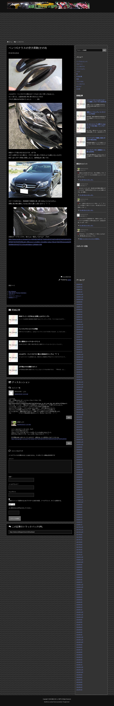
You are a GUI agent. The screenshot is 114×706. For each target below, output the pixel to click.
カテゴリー (12, 294)
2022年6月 (79, 397)
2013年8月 (79, 647)
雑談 (77, 79)
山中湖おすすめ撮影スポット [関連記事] (28, 366)
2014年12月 (79, 612)
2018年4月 (79, 517)
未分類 (78, 89)
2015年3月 (79, 604)
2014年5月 (79, 629)
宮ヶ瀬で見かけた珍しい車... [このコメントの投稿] (86, 179)
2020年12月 (79, 439)
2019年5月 (79, 484)
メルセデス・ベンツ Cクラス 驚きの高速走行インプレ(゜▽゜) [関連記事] (39, 354)
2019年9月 (79, 474)
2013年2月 (79, 662)
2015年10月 (79, 587)
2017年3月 (79, 549)
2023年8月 (79, 364)
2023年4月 (79, 372)
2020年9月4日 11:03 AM (21, 394)
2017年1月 (79, 554)
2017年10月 (79, 532)
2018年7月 (79, 509)
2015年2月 (79, 607)
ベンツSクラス (80, 66)
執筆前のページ (13, 297)
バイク (78, 71)
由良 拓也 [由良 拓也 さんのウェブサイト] (82, 185)
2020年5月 (79, 457)
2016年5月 (79, 574)
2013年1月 (79, 665)
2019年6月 (79, 482)
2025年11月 (79, 297)
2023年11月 (79, 357)
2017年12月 (79, 527)
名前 (10, 476)
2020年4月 (79, 459)
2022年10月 (79, 387)
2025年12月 (79, 294)
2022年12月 (79, 382)
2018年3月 (79, 519)
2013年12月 (79, 637)
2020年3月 (79, 462)
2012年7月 (79, 680)
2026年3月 (79, 287)
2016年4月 (79, 577)
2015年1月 (79, 609)
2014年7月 (79, 624)
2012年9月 (79, 675)
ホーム (10, 42)
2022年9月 (79, 389)
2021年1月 (79, 437)
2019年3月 (79, 489)
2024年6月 (79, 339)
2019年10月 (79, 472)
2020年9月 (79, 447)
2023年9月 (79, 362)
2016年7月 (79, 569)
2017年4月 (79, 547)
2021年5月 (79, 427)
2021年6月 (79, 424)
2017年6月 (79, 542)
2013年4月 (79, 657)
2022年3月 (79, 404)
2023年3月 (79, 374)
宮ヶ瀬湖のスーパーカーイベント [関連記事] (29, 341)
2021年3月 (79, 432)
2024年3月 (79, 347)
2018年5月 (79, 514)
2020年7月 (79, 452)
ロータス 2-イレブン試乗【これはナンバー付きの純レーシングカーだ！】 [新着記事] (96, 125)
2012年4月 (79, 687)
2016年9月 (79, 564)
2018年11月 (79, 499)
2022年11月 (79, 384)
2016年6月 (79, 572)
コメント (11, 458)
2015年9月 (79, 589)
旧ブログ (78, 86)
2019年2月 (79, 492)
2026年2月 (79, 289)
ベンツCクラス (20, 42)
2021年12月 (79, 409)
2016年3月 (79, 579)
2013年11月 (79, 639)
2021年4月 (79, 429)
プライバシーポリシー (15, 296)
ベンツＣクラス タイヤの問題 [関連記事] (28, 329)
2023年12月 (79, 354)
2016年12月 (79, 557)
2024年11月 (79, 327)
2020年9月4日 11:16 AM (24, 424)
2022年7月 (79, 394)
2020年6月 (79, 454)
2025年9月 (79, 302)
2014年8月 (79, 622)
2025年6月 (79, 309)
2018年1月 (79, 524)
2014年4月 (79, 632)
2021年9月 (79, 417)
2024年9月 (79, 332)
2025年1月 (79, 322)
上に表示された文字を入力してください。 (20, 508)
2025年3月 (79, 317)
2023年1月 (79, 379)
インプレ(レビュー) (81, 61)
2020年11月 (79, 442)
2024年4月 (79, 344)
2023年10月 (79, 359)
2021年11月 (79, 412)
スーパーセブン (80, 69)
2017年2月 (79, 552)
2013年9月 (79, 644)
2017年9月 (79, 534)
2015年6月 (79, 597)
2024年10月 (79, 329)
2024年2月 (79, 349)
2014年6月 (79, 627)
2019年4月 (79, 487)
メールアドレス (13, 484)
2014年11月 (79, 614)
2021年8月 (79, 419)
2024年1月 (79, 352)
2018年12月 (79, 497)
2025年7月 (79, 307)
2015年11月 (79, 584)
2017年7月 (79, 539)
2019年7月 (79, 479)
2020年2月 (79, 464)
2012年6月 (79, 682)
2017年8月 (79, 537)
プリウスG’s (79, 81)
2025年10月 (79, 299)
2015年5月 (79, 599)
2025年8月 (79, 304)
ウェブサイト (12, 491)
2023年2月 (79, 377)
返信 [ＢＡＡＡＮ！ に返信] (69, 417)
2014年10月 (79, 617)
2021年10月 (79, 414)
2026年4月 (79, 284)
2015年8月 (79, 592)
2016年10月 (79, 562)
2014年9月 (79, 619)
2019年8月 (79, 477)
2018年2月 (79, 522)
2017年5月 (79, 544)
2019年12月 (79, 469)
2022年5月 (79, 399)
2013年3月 (79, 660)
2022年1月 (79, 407)
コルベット (79, 64)
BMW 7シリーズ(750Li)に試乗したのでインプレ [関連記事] (34, 316)
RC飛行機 (79, 76)
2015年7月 (79, 594)
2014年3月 (79, 634)
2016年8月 (79, 567)
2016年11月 (79, 559)
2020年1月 (79, 467)
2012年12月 (79, 667)
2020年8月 (79, 449)
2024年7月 (79, 337)
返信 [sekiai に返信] (69, 443)
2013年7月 (79, 650)
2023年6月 (79, 367)
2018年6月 (79, 512)
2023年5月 (79, 369)
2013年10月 (79, 642)
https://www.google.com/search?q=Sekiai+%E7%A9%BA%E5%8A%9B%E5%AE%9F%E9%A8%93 (38, 439)
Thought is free (66, 701)
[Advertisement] (57, 25)
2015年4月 (79, 602)
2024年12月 (79, 324)
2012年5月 (79, 685)
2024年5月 (79, 342)
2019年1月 (79, 494)
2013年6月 (79, 652)
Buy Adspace (12, 291)
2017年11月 (79, 529)
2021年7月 (79, 422)
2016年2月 (79, 582)
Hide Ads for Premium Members (17, 293)
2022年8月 (79, 392)
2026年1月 (79, 292)
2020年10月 (79, 444)
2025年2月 (79, 319)
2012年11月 (79, 670)
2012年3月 (79, 690)
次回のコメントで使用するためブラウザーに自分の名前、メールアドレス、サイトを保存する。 (35, 500)
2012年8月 (79, 677)
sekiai (69, 280)
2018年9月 (79, 504)
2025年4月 (79, 314)
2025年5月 (79, 312)
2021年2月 (79, 434)
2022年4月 (79, 402)
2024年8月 (79, 334)
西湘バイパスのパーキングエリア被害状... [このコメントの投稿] (90, 239)
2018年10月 (79, 502)
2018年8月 (79, 507)
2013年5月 (79, 655)
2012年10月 (79, 672)
